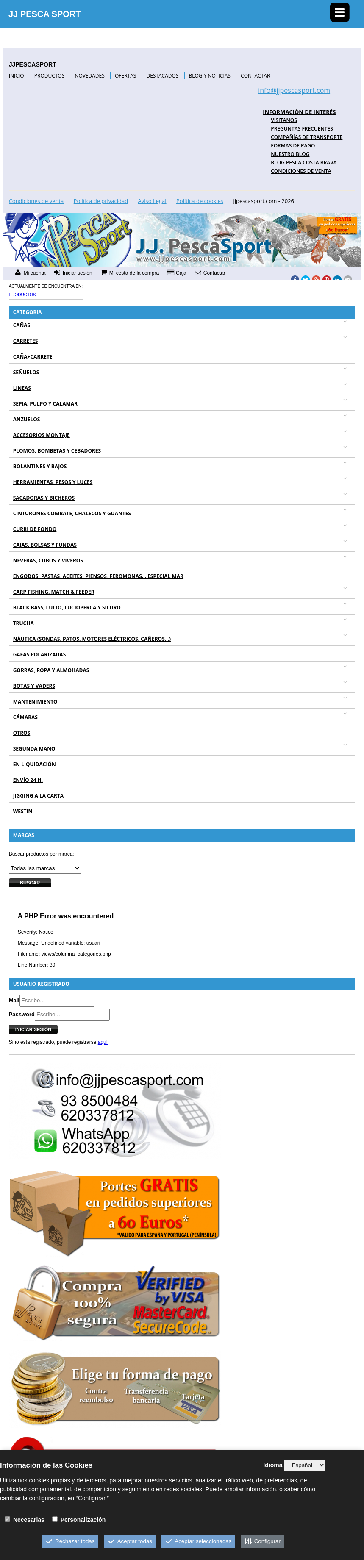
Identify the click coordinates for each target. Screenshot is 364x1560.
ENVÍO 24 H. (28, 780)
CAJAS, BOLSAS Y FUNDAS (45, 544)
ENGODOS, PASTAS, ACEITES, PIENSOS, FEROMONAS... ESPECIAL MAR (98, 576)
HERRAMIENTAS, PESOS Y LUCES (53, 482)
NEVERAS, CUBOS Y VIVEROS (48, 560)
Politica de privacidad (101, 201)
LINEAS (22, 388)
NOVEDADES (89, 75)
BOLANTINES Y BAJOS (40, 466)
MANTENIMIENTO (35, 701)
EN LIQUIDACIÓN (34, 764)
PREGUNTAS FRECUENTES (302, 128)
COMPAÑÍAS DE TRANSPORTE (306, 137)
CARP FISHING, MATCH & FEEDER (53, 591)
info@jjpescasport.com (294, 90)
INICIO (16, 75)
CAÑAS (22, 325)
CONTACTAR (255, 75)
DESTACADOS (162, 75)
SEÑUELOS (26, 372)
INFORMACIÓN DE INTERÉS (299, 112)
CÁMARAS (25, 717)
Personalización (83, 1519)
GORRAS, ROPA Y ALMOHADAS (51, 670)
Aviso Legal (152, 201)
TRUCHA (23, 623)
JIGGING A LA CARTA (38, 795)
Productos (22, 294)
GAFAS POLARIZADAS (39, 654)
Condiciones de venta (301, 171)
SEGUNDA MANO (34, 748)
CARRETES (25, 341)
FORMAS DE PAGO (293, 145)
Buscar (30, 882)
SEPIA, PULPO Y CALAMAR (45, 403)
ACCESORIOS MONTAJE (41, 435)
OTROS (22, 733)
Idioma (272, 1465)
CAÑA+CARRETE (33, 356)
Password (22, 1014)
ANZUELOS (26, 419)
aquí (103, 1042)
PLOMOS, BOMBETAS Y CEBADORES (57, 450)
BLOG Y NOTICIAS (210, 75)
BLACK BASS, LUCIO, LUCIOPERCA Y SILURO (67, 607)
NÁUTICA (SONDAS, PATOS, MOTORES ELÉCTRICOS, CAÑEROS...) (92, 638)
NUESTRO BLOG (290, 154)
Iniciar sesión (33, 1029)
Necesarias (28, 1519)
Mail (14, 1000)
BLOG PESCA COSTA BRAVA (303, 162)
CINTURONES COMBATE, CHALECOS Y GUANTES (72, 513)
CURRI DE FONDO (35, 529)
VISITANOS (284, 120)
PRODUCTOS (49, 75)
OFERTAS (125, 75)
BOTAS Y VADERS (34, 686)
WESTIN (23, 811)
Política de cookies (199, 201)
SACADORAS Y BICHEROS (44, 497)
